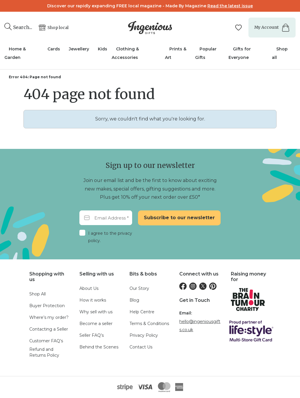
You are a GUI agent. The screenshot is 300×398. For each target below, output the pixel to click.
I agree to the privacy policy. (110, 237)
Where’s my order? (49, 317)
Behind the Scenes (98, 347)
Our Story (139, 288)
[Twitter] (203, 286)
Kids (102, 49)
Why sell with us (95, 311)
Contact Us (140, 347)
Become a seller (95, 323)
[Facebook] (183, 286)
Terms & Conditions (149, 323)
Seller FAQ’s (91, 335)
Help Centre (141, 311)
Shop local (58, 27)
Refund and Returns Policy (44, 352)
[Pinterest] (213, 286)
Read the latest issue (230, 5)
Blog (134, 300)
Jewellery (79, 49)
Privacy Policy (143, 335)
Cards (53, 49)
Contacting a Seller (48, 329)
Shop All (37, 294)
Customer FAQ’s (46, 340)
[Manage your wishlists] (238, 27)
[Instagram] (193, 286)
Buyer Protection (47, 305)
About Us (88, 288)
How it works (92, 300)
